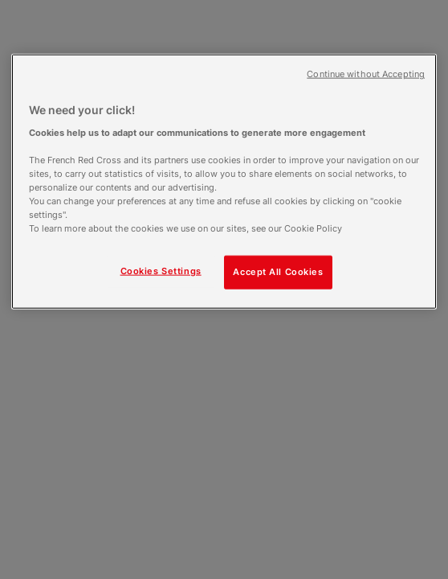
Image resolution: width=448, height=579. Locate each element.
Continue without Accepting (366, 74)
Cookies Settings (161, 271)
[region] (224, 182)
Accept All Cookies (278, 271)
